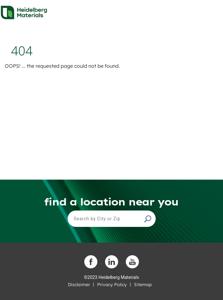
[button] (148, 218)
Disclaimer (79, 284)
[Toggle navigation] (212, 10)
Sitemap (143, 284)
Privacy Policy (112, 284)
